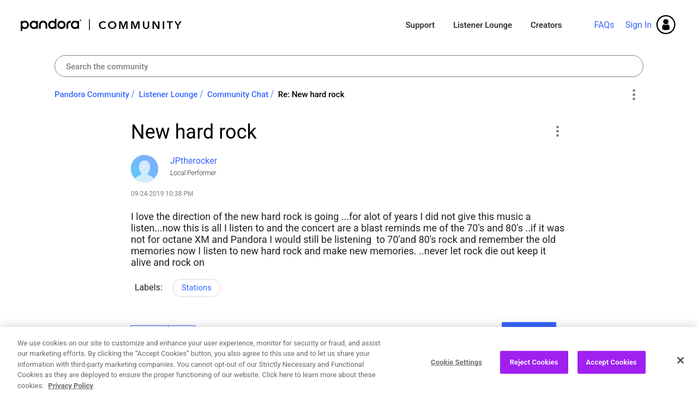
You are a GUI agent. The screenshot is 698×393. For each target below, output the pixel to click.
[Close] (681, 368)
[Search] (349, 66)
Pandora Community (101, 24)
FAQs (604, 25)
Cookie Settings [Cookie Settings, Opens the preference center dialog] (456, 370)
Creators (546, 25)
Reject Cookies (534, 370)
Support (420, 25)
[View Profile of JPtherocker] (193, 161)
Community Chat (237, 94)
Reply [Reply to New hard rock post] (529, 333)
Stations (197, 288)
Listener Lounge (482, 25)
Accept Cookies (611, 370)
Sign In (638, 25)
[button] (557, 131)
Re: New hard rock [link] (311, 94)
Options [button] (633, 95)
